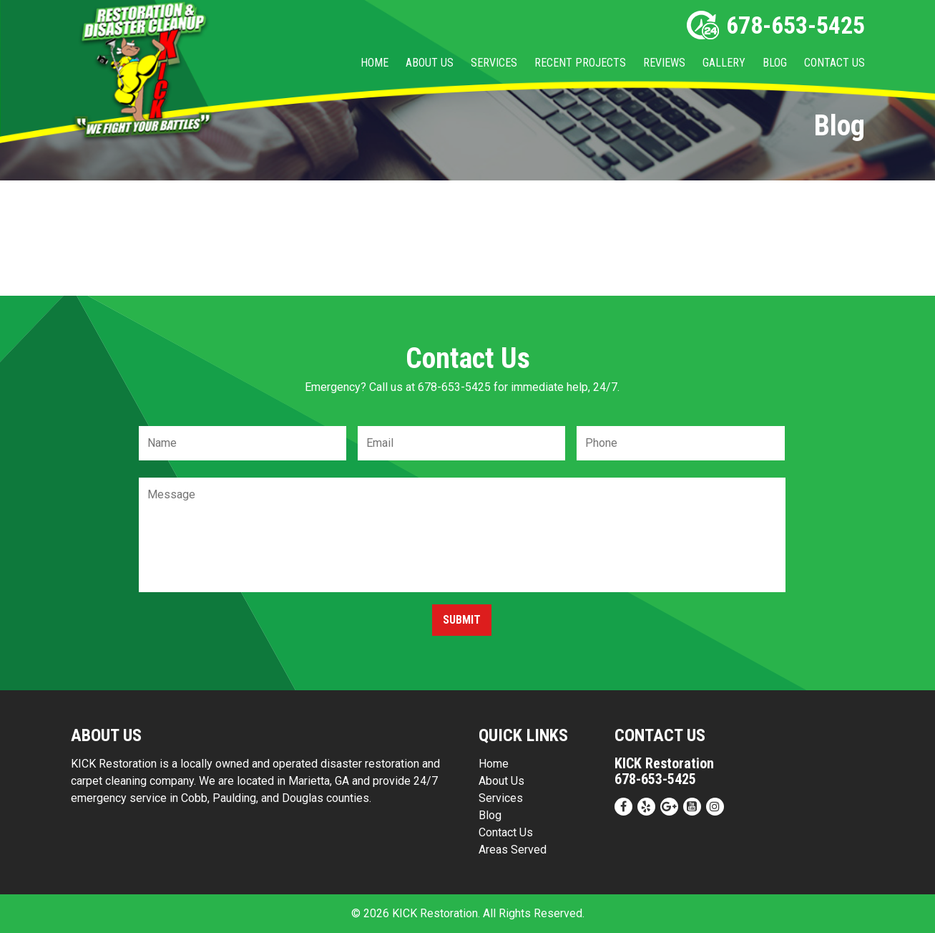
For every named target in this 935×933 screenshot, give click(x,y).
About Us (430, 62)
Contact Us (834, 62)
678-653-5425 (776, 25)
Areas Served (513, 849)
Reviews (664, 62)
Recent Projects (580, 62)
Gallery (724, 62)
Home (374, 62)
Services (494, 62)
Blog (775, 62)
